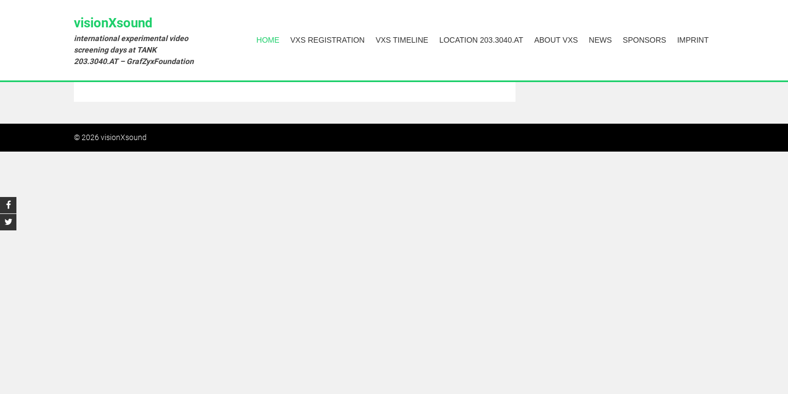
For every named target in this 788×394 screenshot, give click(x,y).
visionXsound (113, 23)
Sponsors (644, 40)
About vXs (556, 40)
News (600, 40)
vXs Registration (328, 40)
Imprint (693, 40)
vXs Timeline (401, 40)
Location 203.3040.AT (481, 40)
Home (268, 40)
